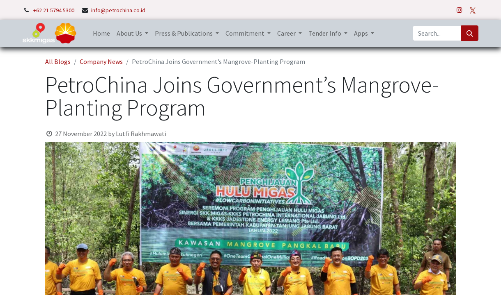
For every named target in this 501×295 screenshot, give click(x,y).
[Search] (469, 33)
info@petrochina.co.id (118, 10)
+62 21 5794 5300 (54, 10)
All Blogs (58, 61)
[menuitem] (101, 33)
